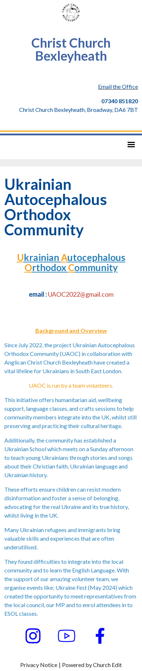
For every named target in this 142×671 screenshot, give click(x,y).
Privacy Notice (38, 664)
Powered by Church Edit (92, 664)
